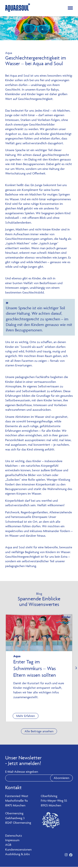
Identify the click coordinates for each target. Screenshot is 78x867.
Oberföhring (49, 796)
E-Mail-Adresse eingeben (21, 772)
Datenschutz (13, 835)
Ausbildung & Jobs (17, 854)
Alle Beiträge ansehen (39, 731)
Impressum (12, 840)
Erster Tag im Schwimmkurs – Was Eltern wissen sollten (34, 668)
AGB (8, 845)
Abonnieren (61, 778)
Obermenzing (14, 813)
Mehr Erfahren (25, 716)
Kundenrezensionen (18, 850)
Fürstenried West (16, 796)
